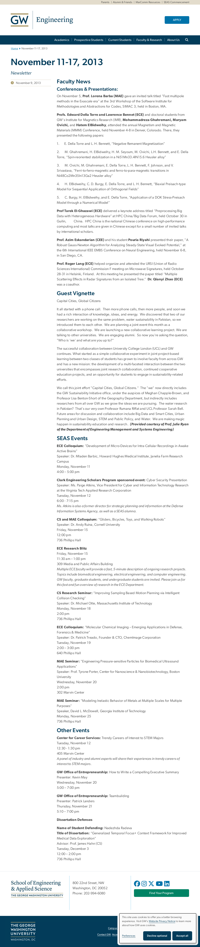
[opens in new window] (137, 886)
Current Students (119, 39)
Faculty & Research (149, 39)
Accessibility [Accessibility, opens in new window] (119, 934)
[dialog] (157, 928)
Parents (105, 2)
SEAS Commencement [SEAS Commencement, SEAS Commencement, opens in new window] (176, 2)
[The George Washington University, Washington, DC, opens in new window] (23, 931)
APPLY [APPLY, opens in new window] (177, 20)
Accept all (182, 936)
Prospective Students (88, 39)
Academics (61, 39)
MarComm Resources (148, 2)
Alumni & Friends (122, 2)
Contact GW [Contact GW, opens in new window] (104, 934)
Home (14, 48)
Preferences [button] (129, 936)
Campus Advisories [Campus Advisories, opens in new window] (118, 928)
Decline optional (157, 936)
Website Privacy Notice (162, 921)
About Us (173, 39)
